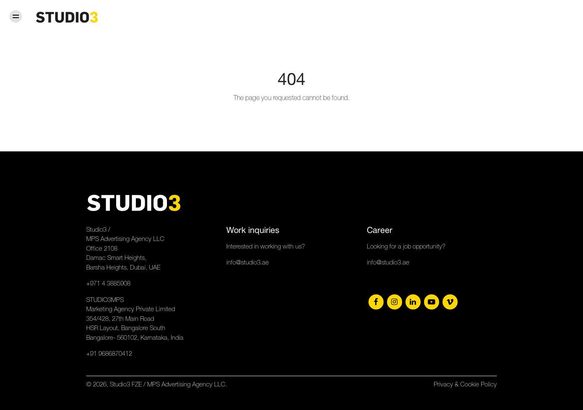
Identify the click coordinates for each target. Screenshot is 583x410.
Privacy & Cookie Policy (465, 384)
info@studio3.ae (247, 262)
